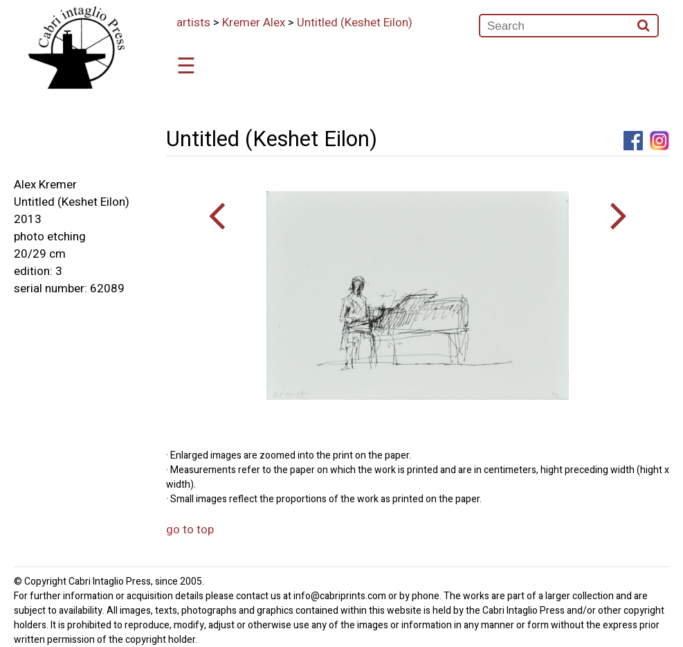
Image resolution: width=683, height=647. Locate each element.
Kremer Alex (253, 22)
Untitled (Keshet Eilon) (354, 22)
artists (193, 22)
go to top (190, 529)
